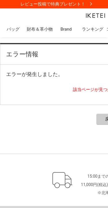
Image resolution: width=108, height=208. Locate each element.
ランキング (92, 29)
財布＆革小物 (40, 29)
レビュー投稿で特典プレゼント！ (52, 4)
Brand (66, 29)
